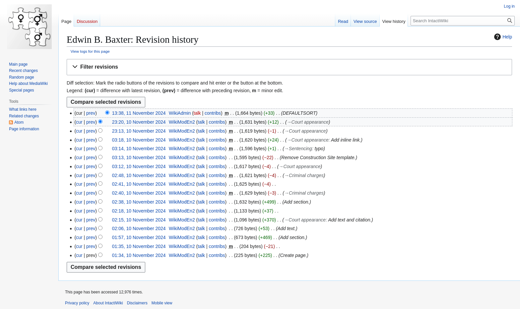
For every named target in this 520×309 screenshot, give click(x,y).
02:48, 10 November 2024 (139, 175)
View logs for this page (90, 51)
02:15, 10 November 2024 (139, 219)
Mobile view (162, 303)
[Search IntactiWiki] (463, 21)
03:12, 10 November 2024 (139, 166)
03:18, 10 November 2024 (139, 140)
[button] (289, 67)
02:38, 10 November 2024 (139, 202)
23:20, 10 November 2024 (139, 122)
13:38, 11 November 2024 (139, 113)
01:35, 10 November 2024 (139, 246)
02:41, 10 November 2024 (139, 184)
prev (90, 113)
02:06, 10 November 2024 (139, 228)
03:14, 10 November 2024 (139, 148)
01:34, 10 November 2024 (139, 255)
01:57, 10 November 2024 (139, 237)
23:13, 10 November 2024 (139, 131)
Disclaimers (137, 303)
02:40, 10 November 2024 (139, 193)
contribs (213, 113)
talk (197, 113)
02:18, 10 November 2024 (139, 211)
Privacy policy (77, 303)
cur (79, 122)
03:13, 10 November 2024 (139, 157)
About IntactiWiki (108, 303)
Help (502, 36)
